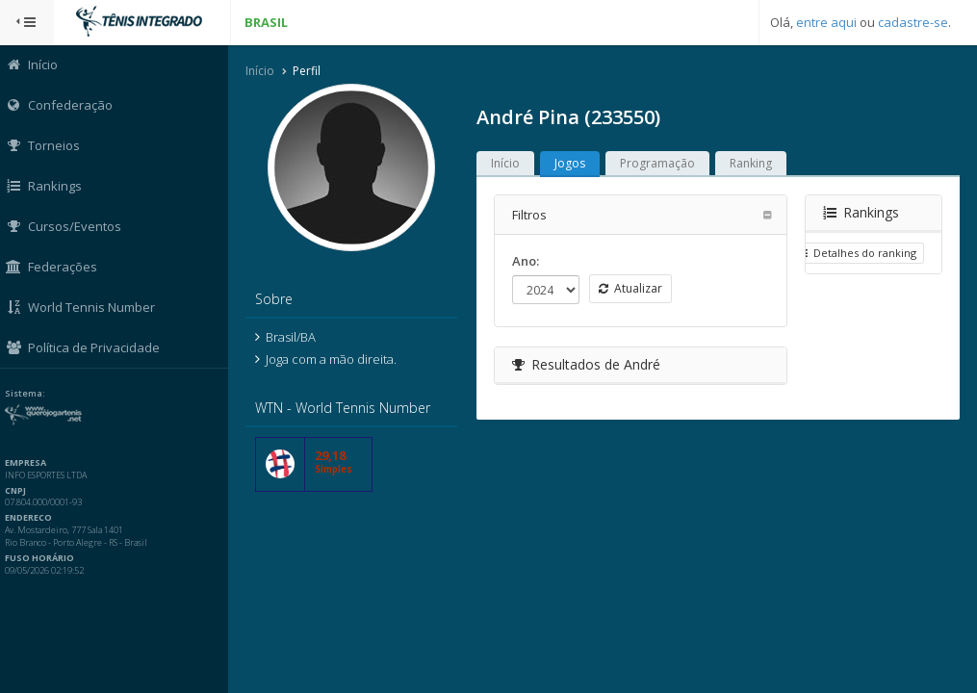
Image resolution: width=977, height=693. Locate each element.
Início (262, 71)
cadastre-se (913, 22)
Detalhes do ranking (856, 252)
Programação (660, 163)
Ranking (754, 163)
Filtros (532, 214)
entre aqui (826, 22)
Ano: (528, 261)
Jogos (572, 163)
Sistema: (34, 393)
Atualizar (633, 288)
